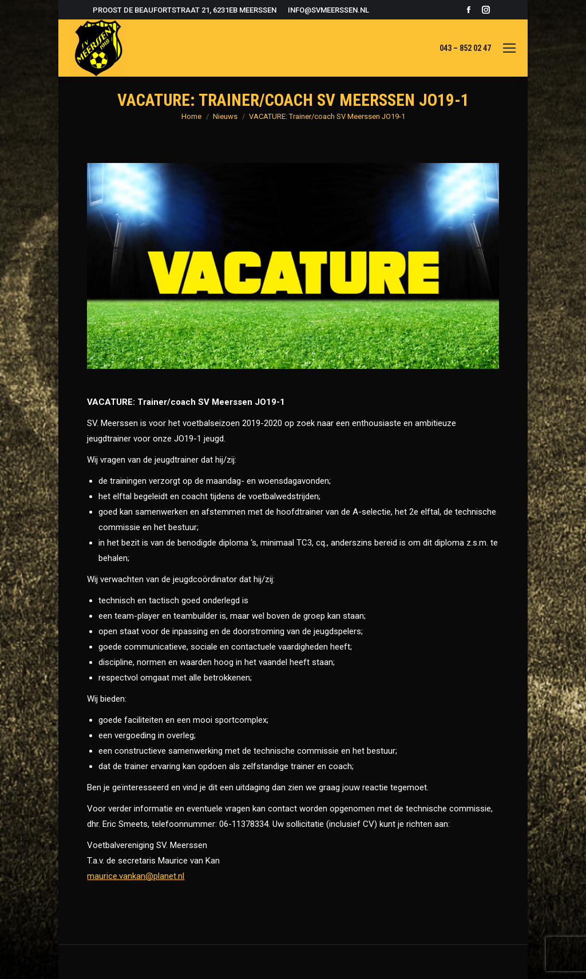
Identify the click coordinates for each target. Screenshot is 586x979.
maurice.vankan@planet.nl (135, 876)
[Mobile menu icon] (509, 48)
